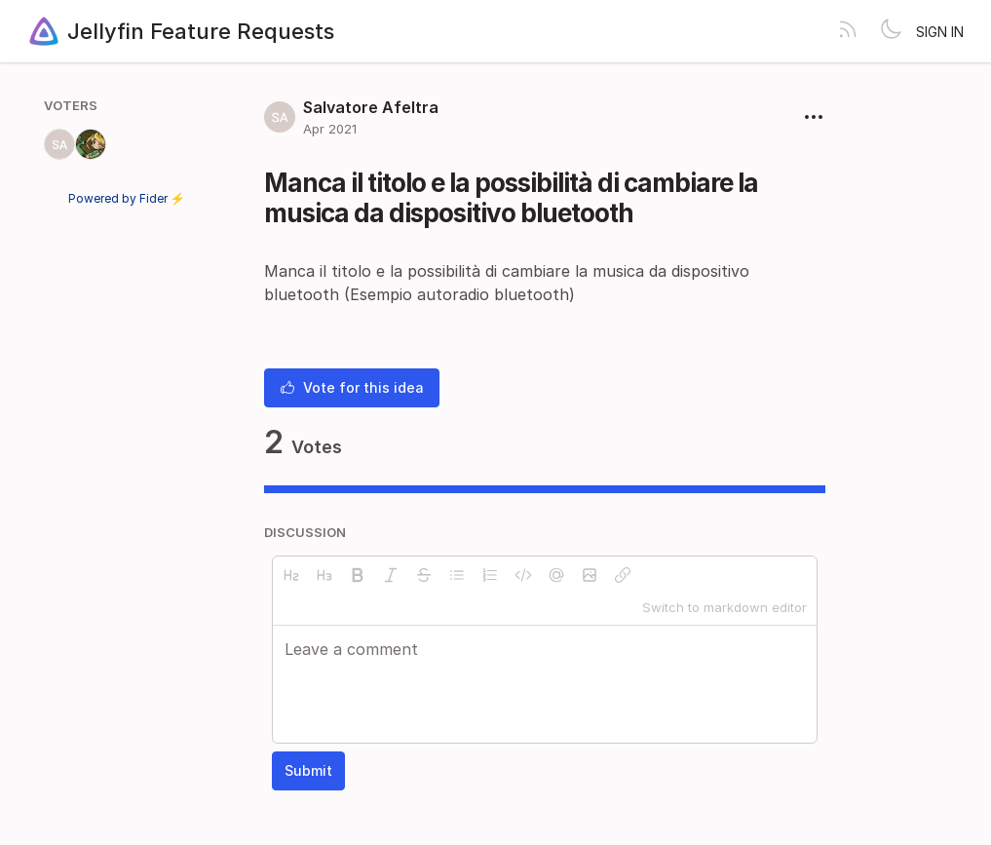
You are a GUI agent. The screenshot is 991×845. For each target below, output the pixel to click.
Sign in (940, 31)
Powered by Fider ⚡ (126, 198)
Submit (308, 770)
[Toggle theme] (890, 31)
